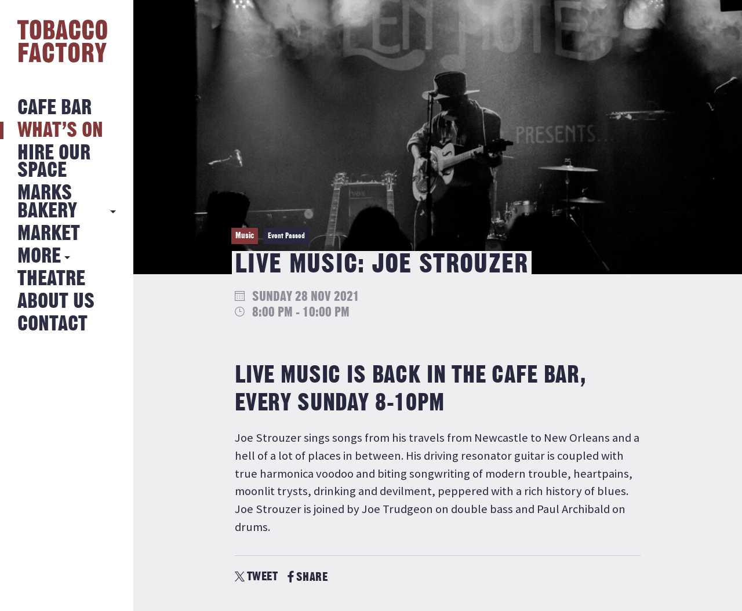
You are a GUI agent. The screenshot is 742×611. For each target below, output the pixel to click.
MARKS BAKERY (47, 202)
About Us (55, 302)
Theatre (51, 279)
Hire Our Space (53, 162)
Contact (52, 324)
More (39, 257)
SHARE (307, 577)
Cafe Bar (54, 108)
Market (48, 234)
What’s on (60, 131)
